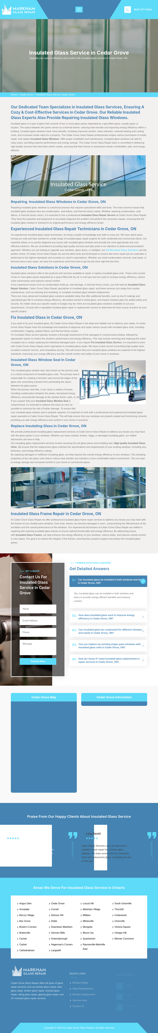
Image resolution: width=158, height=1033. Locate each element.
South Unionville (123, 903)
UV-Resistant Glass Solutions (122, 250)
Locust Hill (88, 903)
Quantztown (89, 938)
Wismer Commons (124, 938)
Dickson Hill (57, 915)
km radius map (44, 745)
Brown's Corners (28, 927)
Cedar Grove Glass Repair (80, 1028)
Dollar (54, 921)
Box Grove (24, 921)
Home (14, 94)
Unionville (120, 921)
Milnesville (88, 921)
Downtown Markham (62, 927)
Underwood (121, 915)
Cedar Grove (26, 94)
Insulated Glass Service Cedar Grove (55, 94)
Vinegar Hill (121, 933)
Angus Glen (25, 903)
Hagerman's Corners (62, 944)
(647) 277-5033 (143, 9)
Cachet (23, 938)
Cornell (55, 909)
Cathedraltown (26, 950)
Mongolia (87, 927)
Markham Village (91, 909)
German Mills (58, 933)
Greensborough (59, 938)
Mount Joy (88, 933)
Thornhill (119, 909)
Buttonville (24, 933)
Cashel (23, 944)
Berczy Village (26, 915)
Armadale (24, 909)
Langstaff (56, 950)
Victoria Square (123, 927)
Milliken (87, 915)
